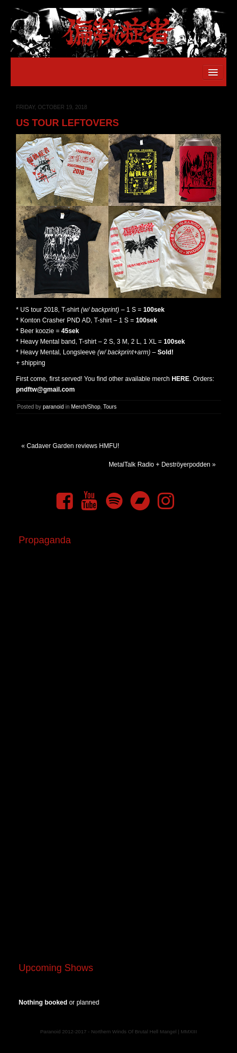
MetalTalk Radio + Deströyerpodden (159, 464)
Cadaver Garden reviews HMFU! (73, 446)
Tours (110, 407)
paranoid (53, 407)
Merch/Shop (85, 407)
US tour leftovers (67, 123)
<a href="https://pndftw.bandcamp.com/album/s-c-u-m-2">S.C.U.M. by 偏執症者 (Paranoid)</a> (118, 821)
